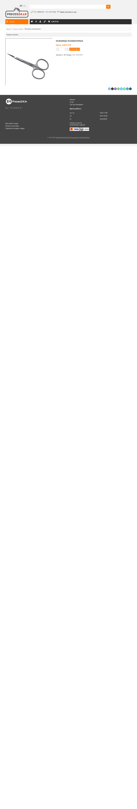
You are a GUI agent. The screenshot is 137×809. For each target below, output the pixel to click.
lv (24, 6)
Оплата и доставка (12, 126)
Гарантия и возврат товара (14, 128)
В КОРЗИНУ (74, 49)
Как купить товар (11, 123)
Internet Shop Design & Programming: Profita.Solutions (73, 137)
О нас (72, 102)
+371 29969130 (38, 12)
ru (21, 6)
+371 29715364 (50, 12)
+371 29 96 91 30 (15, 108)
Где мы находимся (76, 104)
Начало (9, 29)
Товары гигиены (18, 29)
